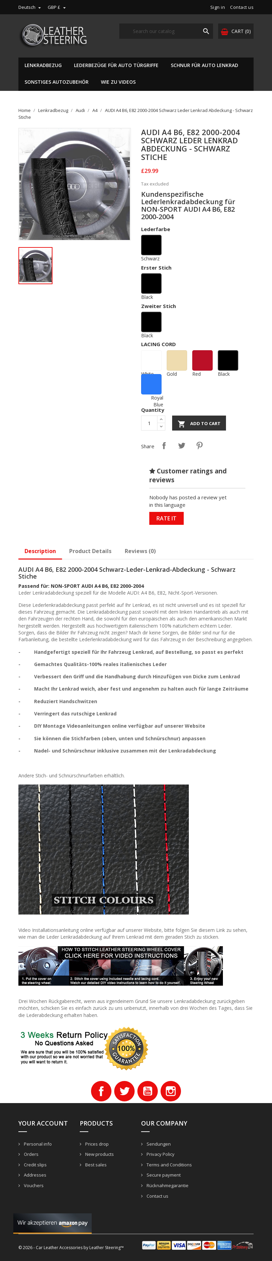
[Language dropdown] (30, 7)
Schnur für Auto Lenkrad (204, 65)
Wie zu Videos (118, 82)
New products (99, 1154)
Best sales (95, 1165)
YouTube (147, 1091)
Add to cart (199, 424)
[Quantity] (149, 423)
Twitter (124, 1091)
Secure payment (163, 1175)
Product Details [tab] (90, 551)
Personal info (37, 1144)
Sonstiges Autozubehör (57, 82)
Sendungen (158, 1144)
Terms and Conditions (169, 1165)
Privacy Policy (160, 1154)
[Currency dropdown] (57, 7)
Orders (31, 1154)
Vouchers (33, 1185)
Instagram (171, 1091)
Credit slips (35, 1165)
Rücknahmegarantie (167, 1185)
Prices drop (96, 1144)
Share (164, 445)
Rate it (166, 518)
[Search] (166, 31)
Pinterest (199, 445)
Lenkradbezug (43, 65)
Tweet (181, 445)
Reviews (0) (140, 551)
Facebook (101, 1091)
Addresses (34, 1175)
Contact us (242, 7)
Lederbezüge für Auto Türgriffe (116, 65)
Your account (43, 1123)
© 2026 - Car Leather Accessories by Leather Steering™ (71, 1247)
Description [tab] (40, 551)
